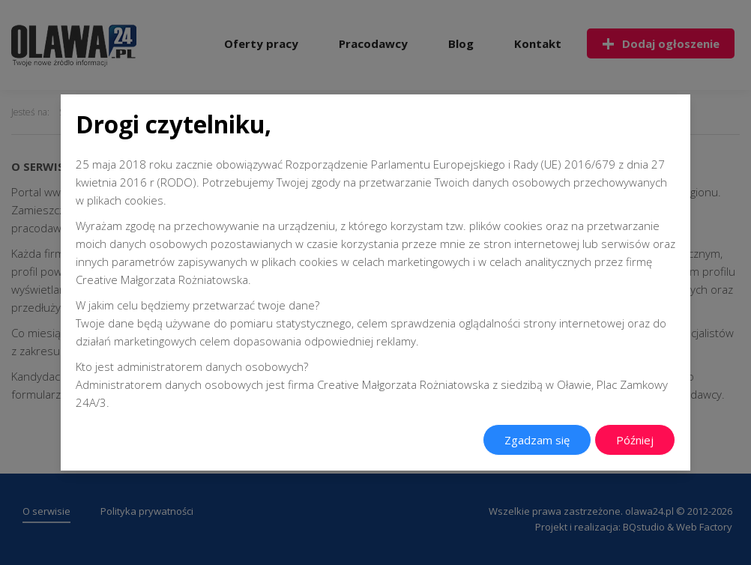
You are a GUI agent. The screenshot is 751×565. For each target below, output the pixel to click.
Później (635, 439)
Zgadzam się (537, 439)
